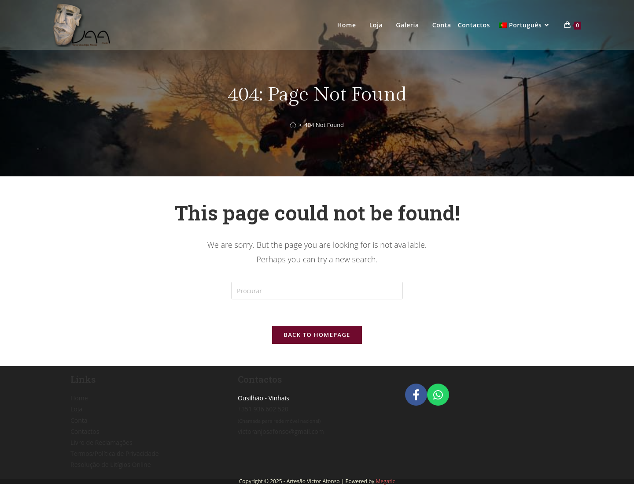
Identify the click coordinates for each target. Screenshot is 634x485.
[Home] (293, 125)
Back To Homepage (317, 335)
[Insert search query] (317, 290)
